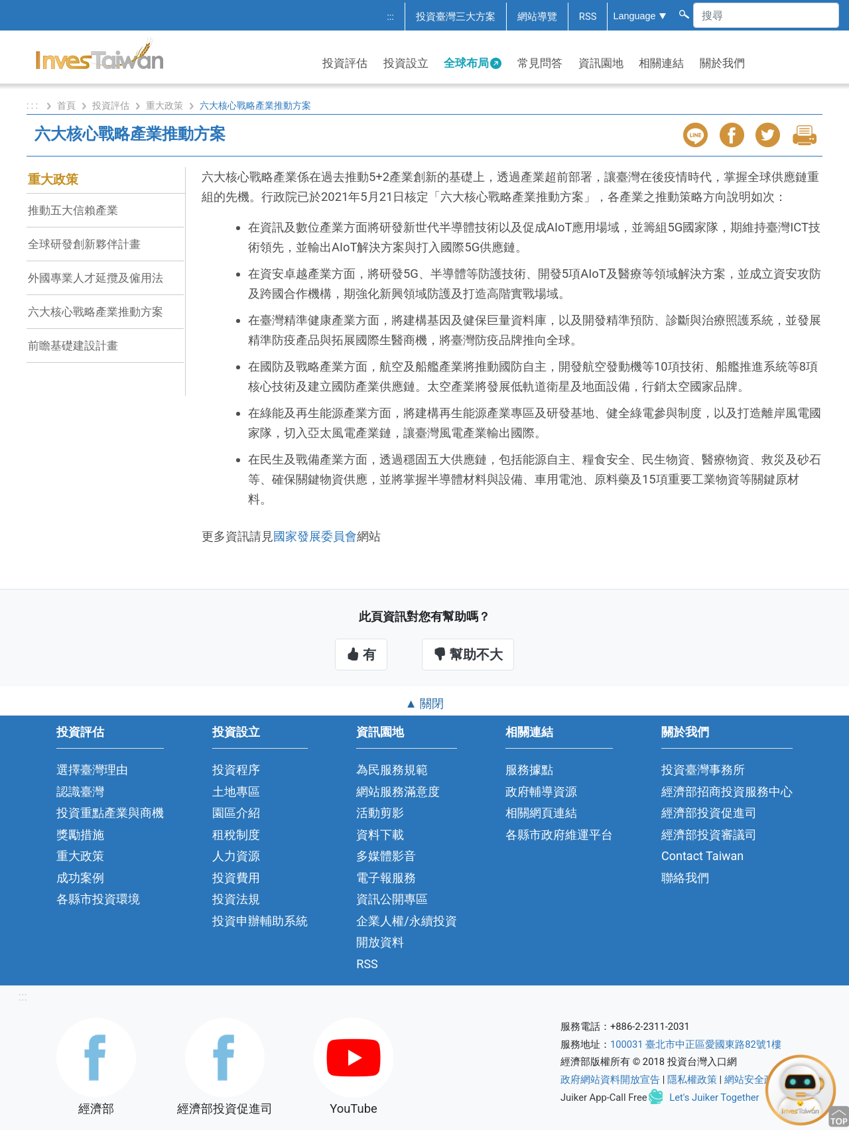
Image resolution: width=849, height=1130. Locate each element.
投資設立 (405, 63)
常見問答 (539, 63)
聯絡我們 (685, 878)
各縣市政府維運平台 (559, 835)
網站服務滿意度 (398, 791)
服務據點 (529, 770)
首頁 (66, 105)
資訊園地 (600, 63)
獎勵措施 (80, 835)
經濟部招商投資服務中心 (727, 791)
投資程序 (236, 770)
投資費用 (236, 878)
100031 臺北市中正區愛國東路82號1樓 (695, 1044)
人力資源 (236, 856)
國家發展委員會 (315, 536)
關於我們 (722, 63)
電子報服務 (386, 878)
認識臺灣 (80, 791)
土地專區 (236, 791)
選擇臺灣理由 (92, 770)
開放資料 (380, 942)
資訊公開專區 (392, 899)
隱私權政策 (692, 1080)
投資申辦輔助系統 (260, 921)
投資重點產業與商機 (110, 813)
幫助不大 (468, 654)
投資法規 (236, 899)
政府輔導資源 (541, 791)
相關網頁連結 (541, 813)
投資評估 (344, 63)
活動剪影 (380, 813)
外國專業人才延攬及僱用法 (95, 277)
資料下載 (380, 835)
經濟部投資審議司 (709, 835)
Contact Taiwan (702, 856)
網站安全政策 (754, 1080)
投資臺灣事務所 (703, 770)
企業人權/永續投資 (406, 921)
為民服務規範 (392, 770)
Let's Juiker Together (714, 1097)
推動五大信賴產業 (73, 210)
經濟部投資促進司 (709, 813)
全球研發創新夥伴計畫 (84, 244)
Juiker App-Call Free (603, 1097)
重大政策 (164, 105)
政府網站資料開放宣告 (610, 1080)
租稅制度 (236, 835)
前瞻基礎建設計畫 (73, 345)
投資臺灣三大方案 (455, 17)
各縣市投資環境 (98, 899)
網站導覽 (537, 17)
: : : (33, 105)
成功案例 (80, 878)
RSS (588, 17)
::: (390, 17)
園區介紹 (236, 813)
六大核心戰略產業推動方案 (95, 311)
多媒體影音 (386, 856)
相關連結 (661, 63)
